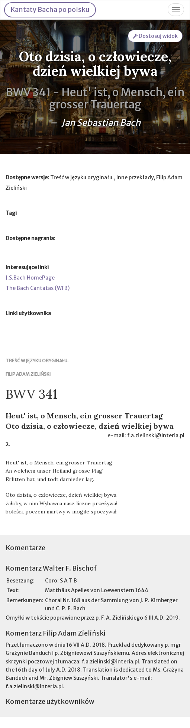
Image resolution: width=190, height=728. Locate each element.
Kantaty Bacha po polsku (50, 9)
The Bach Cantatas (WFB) (38, 288)
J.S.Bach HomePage (30, 277)
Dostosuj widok (155, 36)
